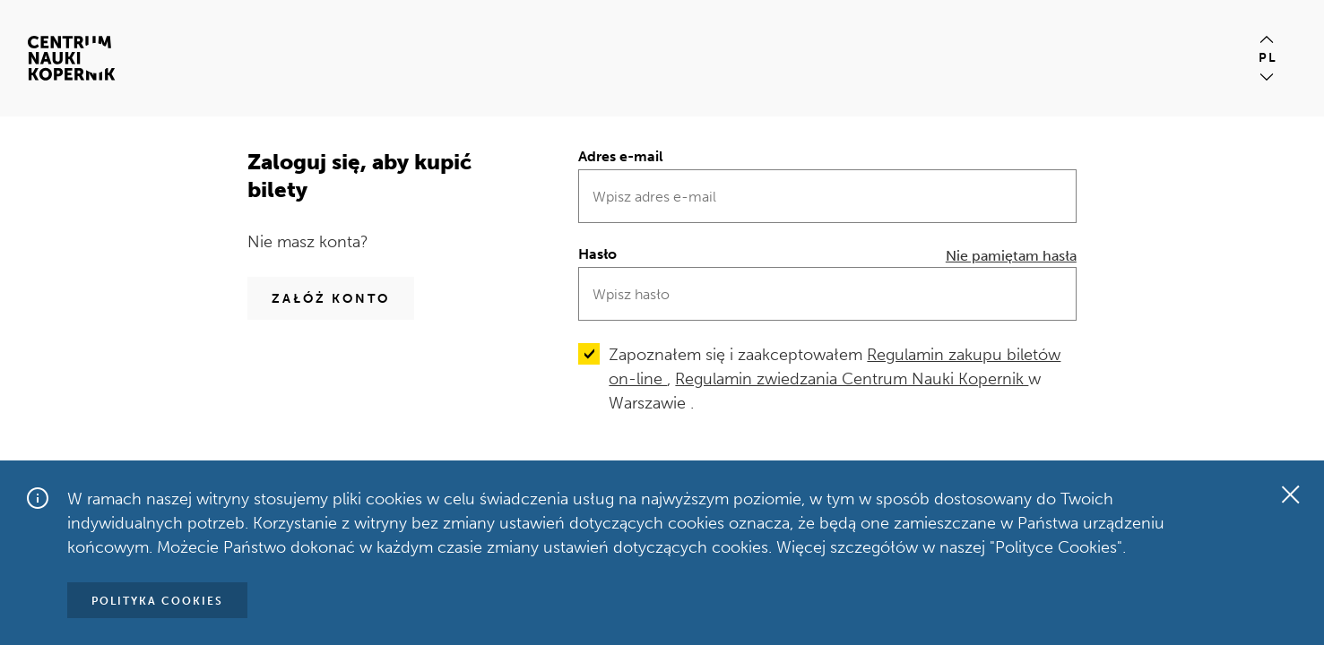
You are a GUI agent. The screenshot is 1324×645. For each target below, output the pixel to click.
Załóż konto (331, 298)
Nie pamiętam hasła (1011, 255)
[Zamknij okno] (1290, 494)
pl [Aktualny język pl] (1268, 57)
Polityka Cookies (157, 601)
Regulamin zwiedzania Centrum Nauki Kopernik (851, 379)
